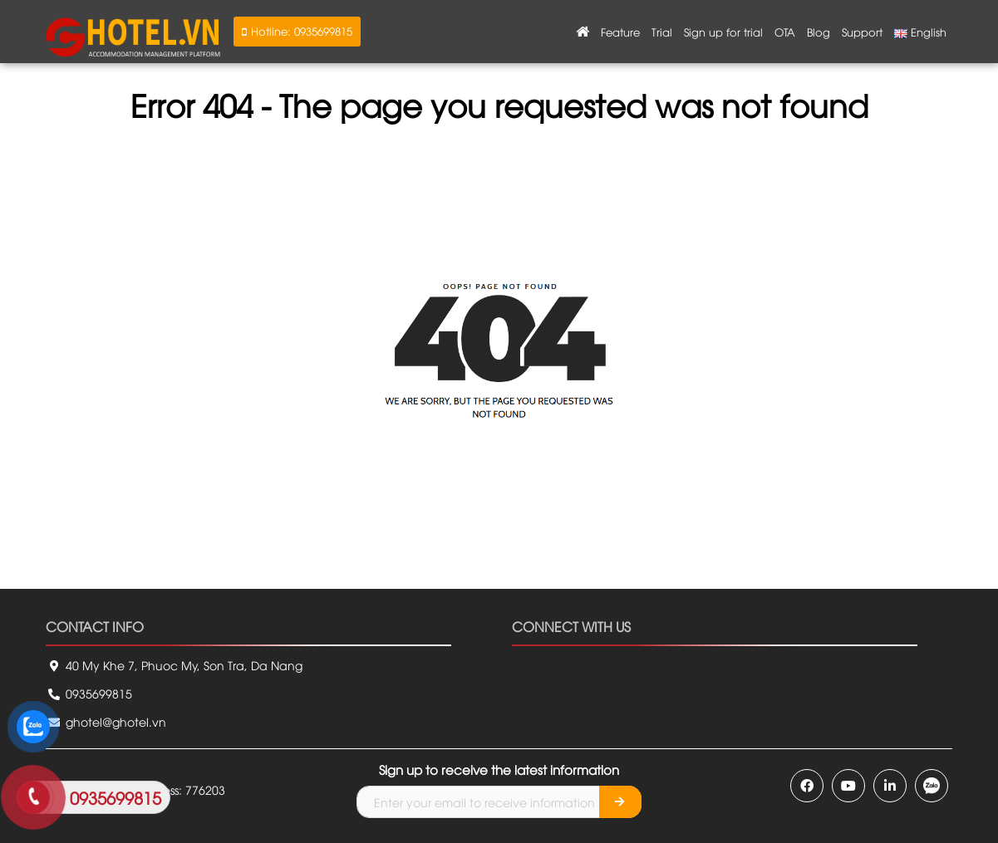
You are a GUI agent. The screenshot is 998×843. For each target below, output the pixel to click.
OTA (784, 31)
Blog (818, 31)
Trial (661, 31)
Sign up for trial (723, 31)
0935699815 (89, 693)
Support (862, 31)
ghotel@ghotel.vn (106, 721)
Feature (620, 31)
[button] (297, 32)
